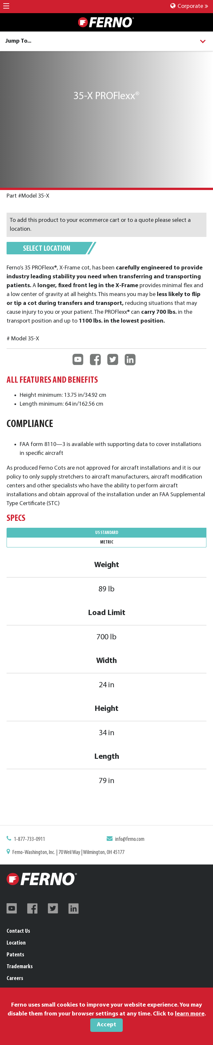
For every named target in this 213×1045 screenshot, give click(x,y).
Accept (106, 1025)
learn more (189, 1014)
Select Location (46, 249)
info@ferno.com (127, 840)
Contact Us (18, 931)
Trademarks (20, 967)
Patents (15, 955)
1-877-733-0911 (36, 840)
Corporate (189, 6)
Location (16, 943)
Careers (15, 978)
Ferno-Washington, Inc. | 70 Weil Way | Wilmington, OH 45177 (72, 852)
